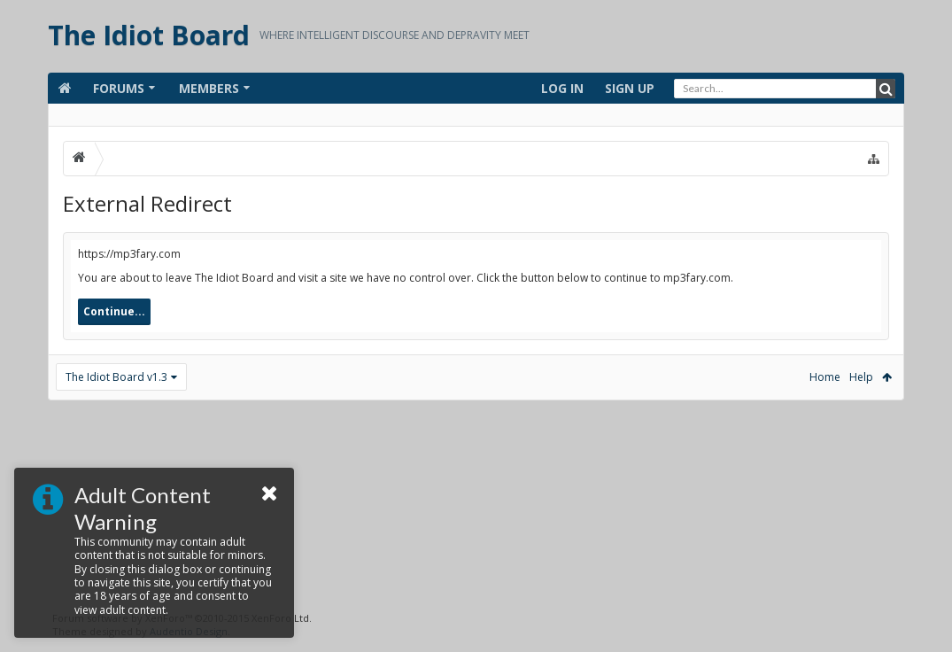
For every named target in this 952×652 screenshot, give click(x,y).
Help (861, 376)
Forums (118, 88)
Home (824, 376)
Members (209, 88)
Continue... (114, 311)
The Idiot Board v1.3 (116, 376)
